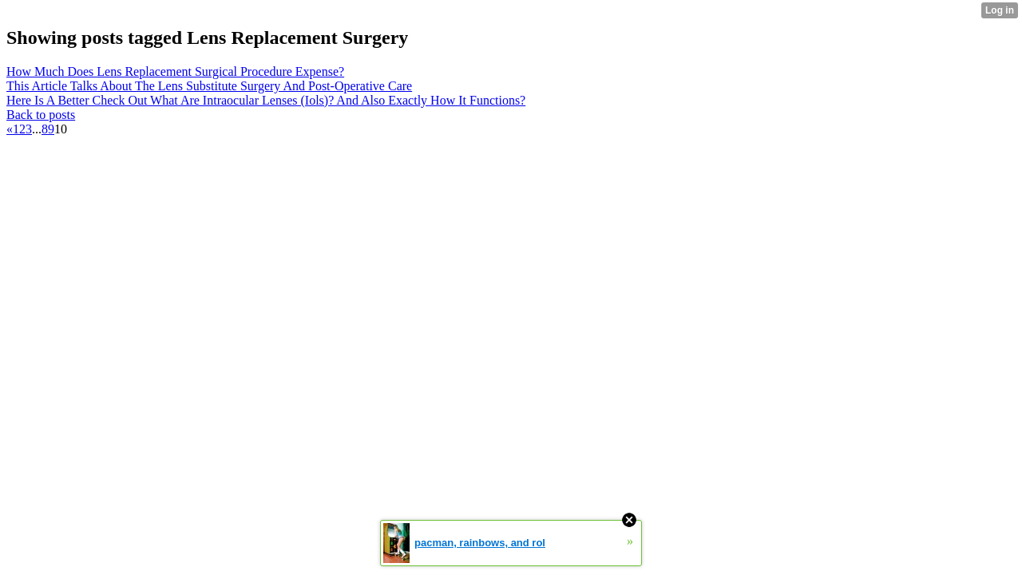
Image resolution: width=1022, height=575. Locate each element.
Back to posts (40, 114)
